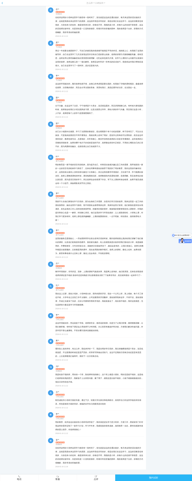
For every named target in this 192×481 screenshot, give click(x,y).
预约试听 (153, 477)
